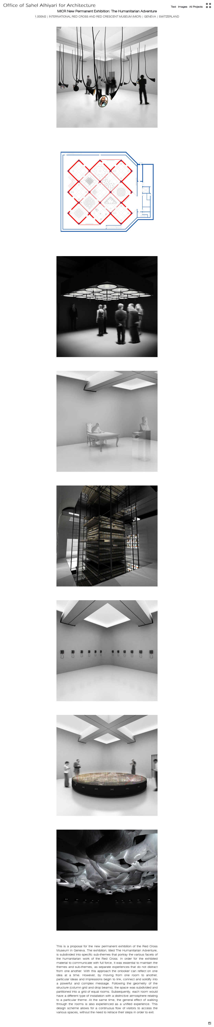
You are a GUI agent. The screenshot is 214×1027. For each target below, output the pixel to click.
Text (173, 6)
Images (182, 6)
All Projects (196, 6)
